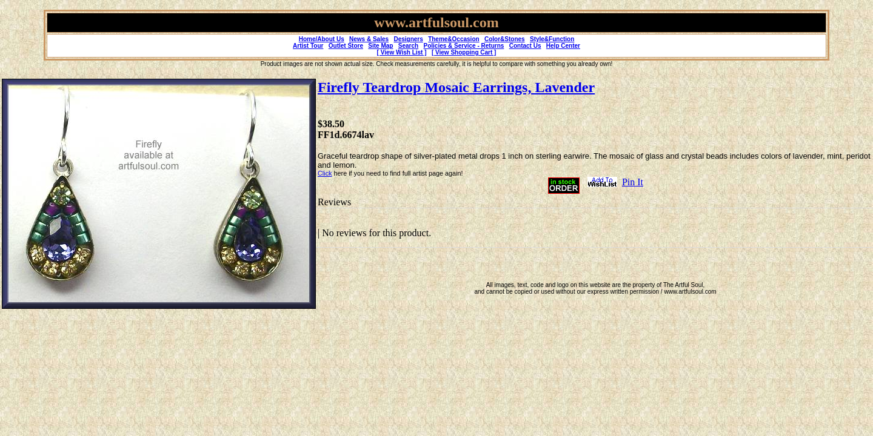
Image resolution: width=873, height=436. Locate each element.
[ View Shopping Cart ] (464, 52)
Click (325, 173)
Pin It (632, 182)
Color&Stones (504, 39)
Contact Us (525, 45)
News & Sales (369, 39)
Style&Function (552, 39)
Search (408, 45)
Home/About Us (321, 39)
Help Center (563, 45)
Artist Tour (308, 45)
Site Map (380, 45)
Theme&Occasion (453, 39)
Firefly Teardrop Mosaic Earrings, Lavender (456, 87)
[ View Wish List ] (402, 52)
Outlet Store (346, 45)
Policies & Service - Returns (464, 45)
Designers (408, 39)
